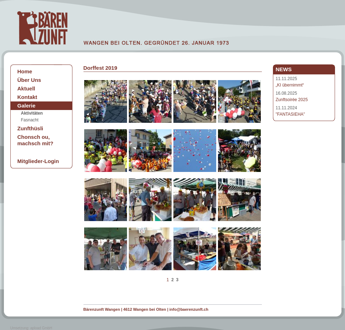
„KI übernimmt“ (290, 85)
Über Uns (29, 80)
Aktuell (26, 88)
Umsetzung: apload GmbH (31, 328)
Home (24, 71)
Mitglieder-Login (38, 161)
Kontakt (27, 97)
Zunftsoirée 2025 (292, 99)
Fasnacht (30, 119)
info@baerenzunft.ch (188, 309)
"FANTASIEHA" (290, 114)
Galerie (26, 106)
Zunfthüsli (30, 128)
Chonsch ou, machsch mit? (35, 140)
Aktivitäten (32, 113)
